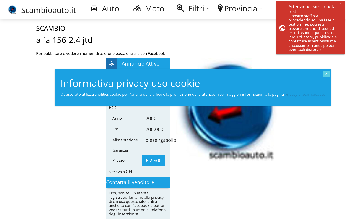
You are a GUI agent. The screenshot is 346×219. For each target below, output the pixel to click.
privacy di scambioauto (305, 94)
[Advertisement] (64, 115)
